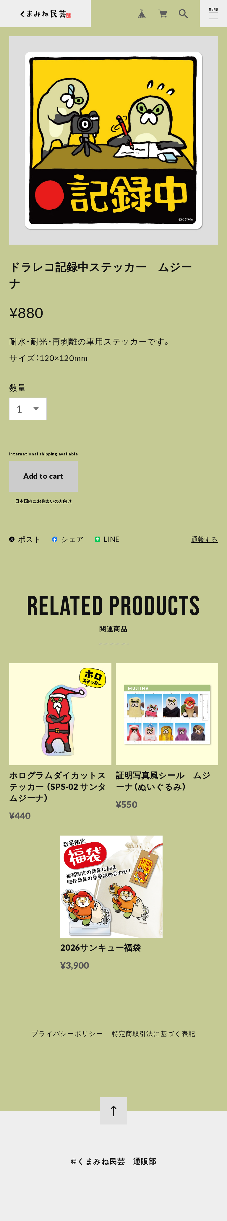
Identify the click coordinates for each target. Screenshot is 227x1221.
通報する (204, 539)
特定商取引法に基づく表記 (153, 1036)
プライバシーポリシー (67, 1036)
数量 (17, 388)
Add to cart (43, 476)
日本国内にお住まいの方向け (43, 501)
